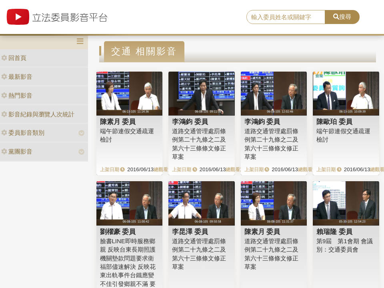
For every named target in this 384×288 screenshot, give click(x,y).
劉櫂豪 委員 (118, 231)
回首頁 (13, 57)
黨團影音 (16, 151)
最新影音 (16, 76)
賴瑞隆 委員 (334, 231)
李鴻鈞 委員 (190, 121)
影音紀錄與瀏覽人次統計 (37, 114)
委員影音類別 (22, 132)
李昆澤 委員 (190, 231)
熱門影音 (16, 95)
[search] (285, 17)
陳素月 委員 (118, 121)
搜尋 (342, 16)
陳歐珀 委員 (334, 121)
